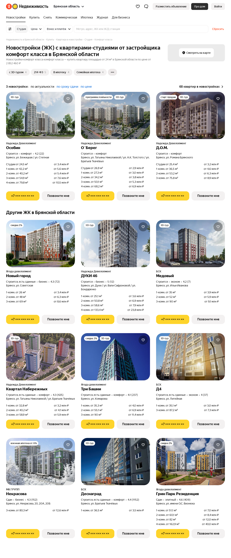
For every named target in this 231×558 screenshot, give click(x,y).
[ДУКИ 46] (115, 243)
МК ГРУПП (12, 489)
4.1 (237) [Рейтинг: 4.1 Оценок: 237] (133, 394)
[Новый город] (40, 243)
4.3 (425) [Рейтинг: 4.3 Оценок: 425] (58, 394)
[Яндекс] (9, 6)
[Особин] (40, 115)
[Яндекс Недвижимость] (30, 6)
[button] (146, 6)
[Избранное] (137, 6)
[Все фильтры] (10, 29)
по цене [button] (86, 86)
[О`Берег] (115, 115)
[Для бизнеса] (120, 17)
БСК (158, 271)
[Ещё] (112, 72)
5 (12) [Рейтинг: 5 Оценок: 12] (110, 281)
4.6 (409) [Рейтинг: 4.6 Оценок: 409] (184, 499)
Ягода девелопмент (18, 271)
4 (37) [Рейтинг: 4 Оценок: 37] (204, 394)
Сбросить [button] (218, 28)
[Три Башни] (115, 356)
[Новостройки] (16, 17)
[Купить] (34, 17)
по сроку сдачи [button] (67, 86)
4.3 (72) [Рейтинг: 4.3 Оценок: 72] (55, 281)
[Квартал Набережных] (40, 356)
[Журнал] (102, 17)
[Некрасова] (40, 461)
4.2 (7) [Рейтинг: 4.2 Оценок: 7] (187, 281)
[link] (218, 6)
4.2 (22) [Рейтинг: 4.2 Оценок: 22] (39, 153)
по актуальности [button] (42, 86)
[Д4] (190, 356)
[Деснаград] (115, 461)
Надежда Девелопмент (21, 143)
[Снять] (48, 17)
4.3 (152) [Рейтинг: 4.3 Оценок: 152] (32, 499)
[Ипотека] (87, 17)
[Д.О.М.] (190, 115)
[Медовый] (190, 243)
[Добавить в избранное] (68, 98)
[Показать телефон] (22, 195)
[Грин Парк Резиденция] (190, 461)
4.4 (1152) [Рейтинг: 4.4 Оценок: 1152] (133, 499)
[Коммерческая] (66, 17)
